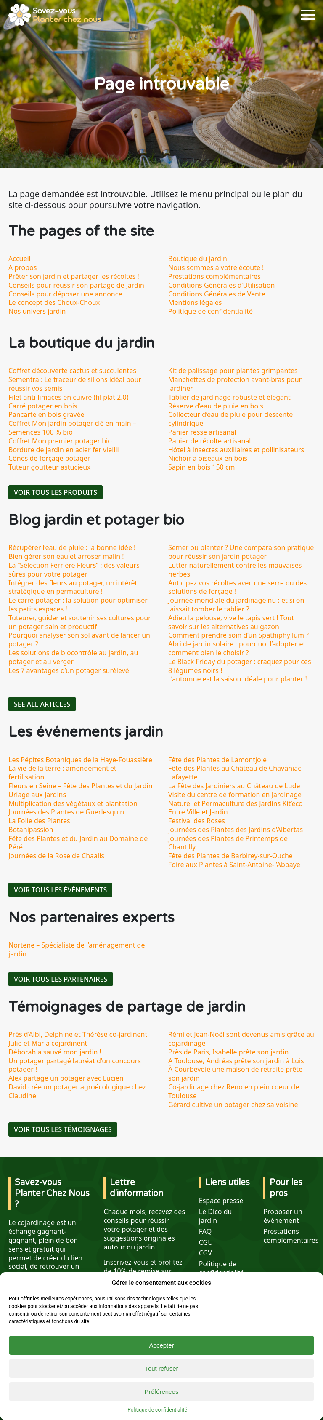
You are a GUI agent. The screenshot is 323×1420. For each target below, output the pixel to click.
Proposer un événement (282, 1216)
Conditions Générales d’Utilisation (221, 285)
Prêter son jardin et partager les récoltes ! (73, 276)
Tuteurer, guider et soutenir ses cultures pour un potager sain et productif (79, 622)
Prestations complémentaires (214, 276)
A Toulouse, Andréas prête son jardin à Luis (236, 1060)
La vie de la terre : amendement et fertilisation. (62, 772)
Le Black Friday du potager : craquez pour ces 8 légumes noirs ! (239, 666)
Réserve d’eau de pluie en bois (215, 406)
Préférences (162, 1391)
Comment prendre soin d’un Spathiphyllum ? (238, 635)
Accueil (19, 258)
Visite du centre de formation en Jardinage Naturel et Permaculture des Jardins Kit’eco (235, 799)
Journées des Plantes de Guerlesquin (66, 812)
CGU (206, 1242)
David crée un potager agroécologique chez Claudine (77, 1091)
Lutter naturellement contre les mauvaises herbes (235, 570)
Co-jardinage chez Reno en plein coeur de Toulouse (233, 1091)
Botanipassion (30, 829)
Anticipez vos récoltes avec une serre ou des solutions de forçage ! (237, 587)
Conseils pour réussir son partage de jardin (76, 285)
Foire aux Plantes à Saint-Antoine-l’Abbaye (234, 864)
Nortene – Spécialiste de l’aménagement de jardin (76, 949)
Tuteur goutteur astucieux (49, 467)
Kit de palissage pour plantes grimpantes (233, 370)
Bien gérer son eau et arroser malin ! (66, 556)
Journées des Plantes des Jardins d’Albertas (235, 829)
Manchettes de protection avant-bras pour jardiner (235, 384)
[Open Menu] (308, 14)
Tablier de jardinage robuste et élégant (229, 397)
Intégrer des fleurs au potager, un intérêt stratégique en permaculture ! (72, 587)
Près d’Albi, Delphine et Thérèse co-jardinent (77, 1034)
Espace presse (221, 1200)
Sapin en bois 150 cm (201, 467)
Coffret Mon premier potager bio (60, 441)
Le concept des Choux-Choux (54, 302)
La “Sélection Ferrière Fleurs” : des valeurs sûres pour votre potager (74, 570)
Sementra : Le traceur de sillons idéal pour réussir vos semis (74, 384)
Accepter (161, 1345)
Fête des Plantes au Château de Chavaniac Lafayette (234, 772)
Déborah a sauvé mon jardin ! (54, 1052)
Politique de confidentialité (157, 1410)
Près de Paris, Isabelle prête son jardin (228, 1052)
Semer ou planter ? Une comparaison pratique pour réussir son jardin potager (241, 552)
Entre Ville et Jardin (198, 812)
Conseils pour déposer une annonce (65, 294)
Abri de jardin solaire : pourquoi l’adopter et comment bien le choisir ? (236, 648)
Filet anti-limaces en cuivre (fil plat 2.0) (68, 397)
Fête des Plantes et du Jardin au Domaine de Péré (78, 843)
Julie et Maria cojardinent (47, 1043)
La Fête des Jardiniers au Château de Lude (234, 785)
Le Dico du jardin (215, 1216)
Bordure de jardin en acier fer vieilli (63, 449)
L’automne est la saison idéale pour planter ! (237, 678)
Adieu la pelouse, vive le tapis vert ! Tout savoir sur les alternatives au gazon (231, 622)
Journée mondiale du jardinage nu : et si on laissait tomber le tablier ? (236, 604)
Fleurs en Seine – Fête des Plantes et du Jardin (80, 785)
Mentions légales (195, 302)
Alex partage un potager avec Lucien (66, 1078)
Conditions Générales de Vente (216, 294)
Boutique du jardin (197, 258)
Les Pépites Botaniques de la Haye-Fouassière (80, 759)
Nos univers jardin (37, 311)
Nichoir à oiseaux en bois (207, 458)
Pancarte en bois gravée (46, 414)
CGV (205, 1253)
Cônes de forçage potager (49, 458)
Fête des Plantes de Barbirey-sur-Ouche (230, 855)
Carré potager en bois (42, 406)
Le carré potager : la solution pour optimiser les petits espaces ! (78, 604)
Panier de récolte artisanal (209, 441)
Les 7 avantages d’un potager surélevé (68, 670)
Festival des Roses (196, 820)
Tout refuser (161, 1368)
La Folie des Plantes (39, 820)
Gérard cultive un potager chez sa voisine (233, 1104)
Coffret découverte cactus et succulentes (72, 370)
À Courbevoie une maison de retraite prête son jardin (235, 1074)
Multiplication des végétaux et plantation (73, 803)
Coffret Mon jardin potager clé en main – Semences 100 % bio (72, 428)
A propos (22, 267)
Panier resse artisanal (202, 432)
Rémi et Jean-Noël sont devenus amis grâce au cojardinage (241, 1039)
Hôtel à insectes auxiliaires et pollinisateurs (236, 449)
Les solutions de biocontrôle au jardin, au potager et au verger (73, 657)
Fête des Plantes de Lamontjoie (217, 759)
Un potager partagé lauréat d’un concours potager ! (74, 1065)
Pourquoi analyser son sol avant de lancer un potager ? (79, 639)
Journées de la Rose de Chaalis (56, 855)
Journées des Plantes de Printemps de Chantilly (228, 843)
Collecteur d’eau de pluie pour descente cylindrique (230, 419)
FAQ (205, 1231)
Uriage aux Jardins (37, 794)
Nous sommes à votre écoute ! (216, 267)
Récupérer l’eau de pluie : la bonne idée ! (71, 547)
